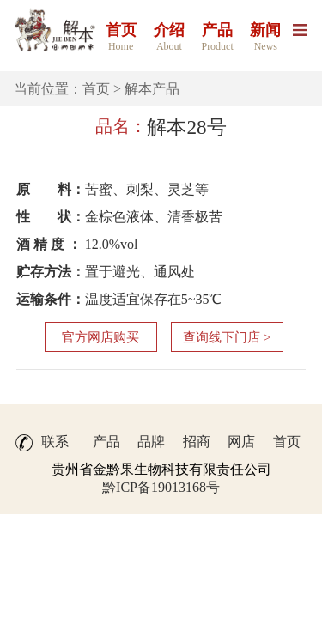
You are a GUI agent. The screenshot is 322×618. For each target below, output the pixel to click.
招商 (196, 441)
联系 (55, 441)
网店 (241, 441)
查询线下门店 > (226, 337)
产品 (106, 441)
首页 (96, 89)
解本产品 (152, 89)
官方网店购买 (100, 337)
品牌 (151, 441)
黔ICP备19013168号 (161, 487)
